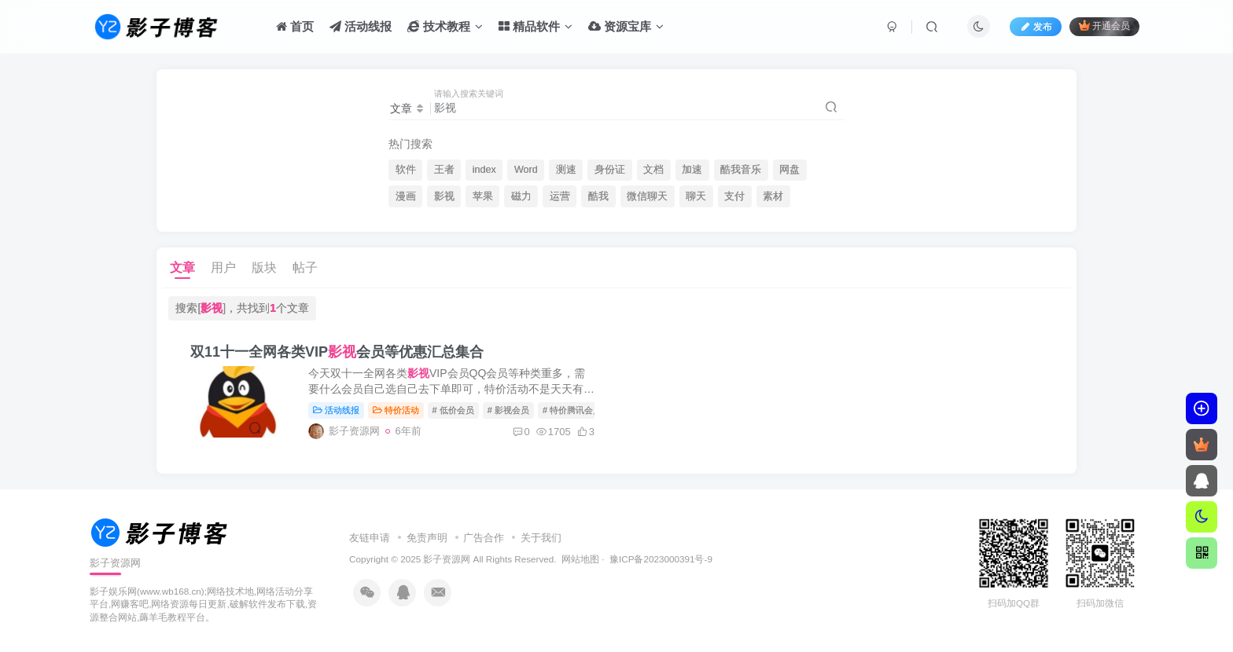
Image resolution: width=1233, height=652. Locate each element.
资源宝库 (626, 26)
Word (526, 169)
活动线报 (360, 26)
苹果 (483, 196)
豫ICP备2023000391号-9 (660, 559)
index (484, 169)
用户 (223, 267)
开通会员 (1104, 25)
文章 (182, 267)
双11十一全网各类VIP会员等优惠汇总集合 (337, 352)
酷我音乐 (740, 169)
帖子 (305, 267)
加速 (692, 169)
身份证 (609, 169)
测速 (566, 169)
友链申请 (369, 538)
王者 (444, 169)
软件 (406, 169)
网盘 (789, 169)
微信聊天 (647, 196)
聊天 (696, 196)
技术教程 (444, 26)
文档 (653, 169)
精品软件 (535, 26)
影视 (444, 196)
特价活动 (396, 410)
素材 (773, 196)
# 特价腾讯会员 (572, 410)
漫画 (406, 196)
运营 (560, 196)
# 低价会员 (453, 410)
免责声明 (427, 538)
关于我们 (541, 538)
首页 (295, 26)
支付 (734, 196)
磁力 (521, 196)
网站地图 (580, 559)
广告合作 (483, 538)
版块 (264, 267)
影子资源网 (446, 559)
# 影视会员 (508, 410)
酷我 (598, 196)
